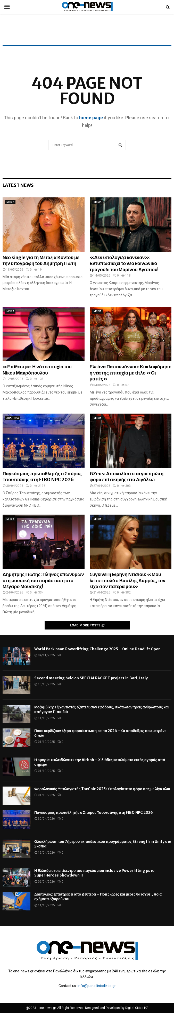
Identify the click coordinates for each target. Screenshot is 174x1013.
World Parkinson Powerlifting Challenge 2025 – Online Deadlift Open (97, 649)
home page (91, 117)
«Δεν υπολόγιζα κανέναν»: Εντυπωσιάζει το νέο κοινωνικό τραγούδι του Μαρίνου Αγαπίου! (124, 263)
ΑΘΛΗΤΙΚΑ (12, 418)
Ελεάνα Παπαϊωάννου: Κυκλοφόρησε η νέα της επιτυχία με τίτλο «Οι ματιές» (130, 373)
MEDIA (10, 201)
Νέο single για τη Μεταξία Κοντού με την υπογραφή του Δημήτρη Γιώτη (41, 260)
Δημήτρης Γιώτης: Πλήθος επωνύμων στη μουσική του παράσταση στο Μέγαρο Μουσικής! (43, 580)
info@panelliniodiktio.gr (97, 986)
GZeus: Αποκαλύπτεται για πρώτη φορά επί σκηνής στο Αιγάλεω (127, 476)
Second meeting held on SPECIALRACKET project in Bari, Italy (91, 678)
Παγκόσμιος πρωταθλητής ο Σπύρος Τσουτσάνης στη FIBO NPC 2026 (42, 476)
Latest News (18, 185)
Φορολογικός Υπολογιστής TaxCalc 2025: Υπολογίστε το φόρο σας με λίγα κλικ (102, 789)
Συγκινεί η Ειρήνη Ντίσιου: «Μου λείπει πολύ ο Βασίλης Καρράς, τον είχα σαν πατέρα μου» (127, 580)
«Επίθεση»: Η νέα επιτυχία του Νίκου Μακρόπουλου (37, 370)
